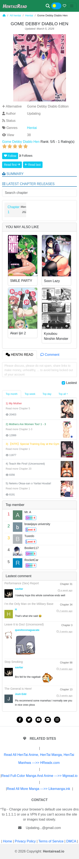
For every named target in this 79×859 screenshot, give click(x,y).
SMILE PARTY (21, 280)
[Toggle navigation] (72, 6)
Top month (11, 394)
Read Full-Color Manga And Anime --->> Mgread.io (39, 776)
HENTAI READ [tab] (19, 354)
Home (7, 841)
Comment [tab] (49, 354)
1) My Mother (14, 403)
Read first (12, 164)
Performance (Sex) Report (21, 583)
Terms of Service (50, 841)
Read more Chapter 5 (18, 408)
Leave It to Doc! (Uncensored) (24, 624)
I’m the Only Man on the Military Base (29, 604)
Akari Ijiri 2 (18, 333)
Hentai (29, 15)
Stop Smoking (13, 661)
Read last (33, 164)
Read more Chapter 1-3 (19, 429)
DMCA (71, 841)
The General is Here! (18, 688)
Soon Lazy (52, 281)
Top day (47, 394)
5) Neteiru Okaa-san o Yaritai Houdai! (28, 483)
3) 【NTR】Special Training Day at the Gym (32, 443)
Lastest (71, 383)
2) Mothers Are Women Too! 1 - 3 (26, 424)
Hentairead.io (53, 851)
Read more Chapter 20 (18, 468)
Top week (30, 394)
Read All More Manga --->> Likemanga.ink (38, 789)
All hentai (15, 15)
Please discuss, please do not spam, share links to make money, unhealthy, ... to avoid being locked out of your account (38, 370)
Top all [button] (62, 394)
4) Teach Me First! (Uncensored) (25, 463)
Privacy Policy (25, 841)
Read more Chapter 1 (18, 449)
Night (59, 6)
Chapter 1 (14, 209)
